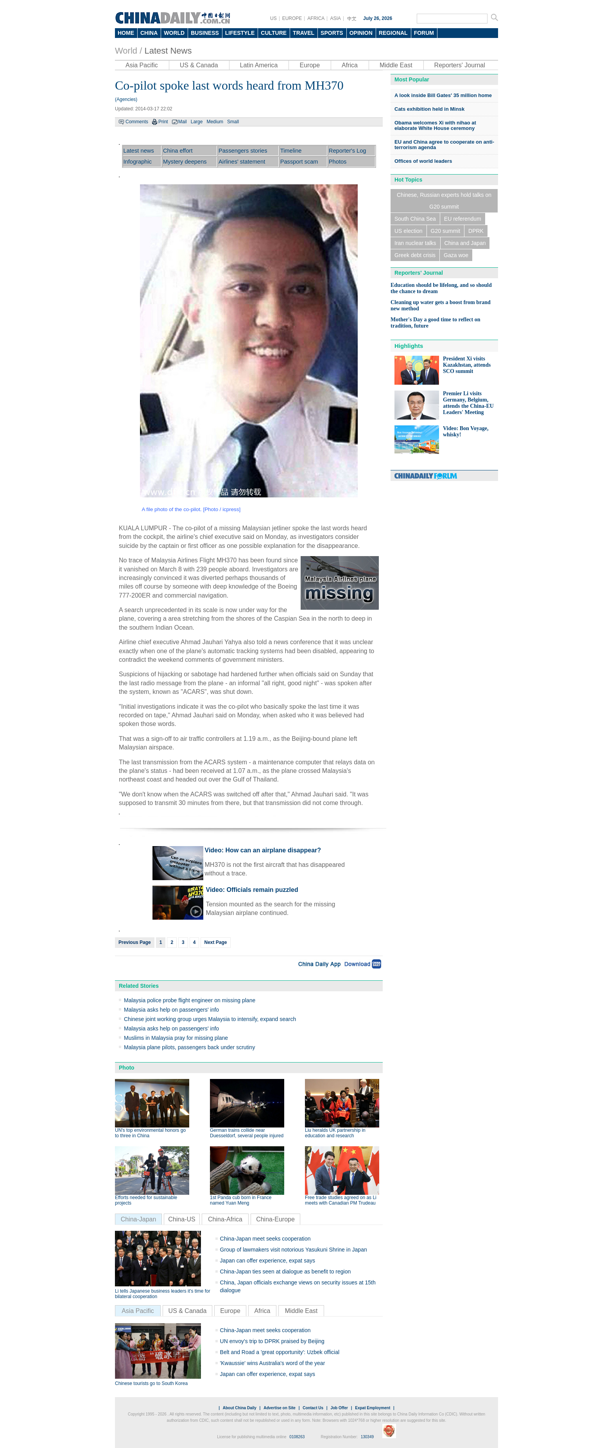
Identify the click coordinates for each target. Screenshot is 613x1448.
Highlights (408, 345)
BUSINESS (205, 33)
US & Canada (199, 65)
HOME (126, 33)
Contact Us (313, 1408)
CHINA (149, 33)
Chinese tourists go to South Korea (151, 1383)
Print (163, 121)
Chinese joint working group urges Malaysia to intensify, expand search (210, 1019)
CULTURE (274, 33)
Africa (350, 65)
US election (408, 231)
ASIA (335, 18)
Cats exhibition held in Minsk (429, 109)
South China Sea (415, 219)
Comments (136, 121)
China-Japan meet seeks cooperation (265, 1238)
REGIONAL (393, 33)
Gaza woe (456, 255)
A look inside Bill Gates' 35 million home (443, 95)
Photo (126, 1067)
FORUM (424, 33)
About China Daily (239, 1408)
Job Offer (339, 1408)
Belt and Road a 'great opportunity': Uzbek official (280, 1352)
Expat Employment (372, 1408)
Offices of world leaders (423, 161)
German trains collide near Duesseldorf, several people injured (246, 1132)
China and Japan (465, 243)
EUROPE (292, 18)
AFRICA (315, 18)
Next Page (215, 942)
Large (197, 121)
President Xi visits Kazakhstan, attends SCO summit (467, 365)
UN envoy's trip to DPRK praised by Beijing (272, 1341)
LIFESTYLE (240, 33)
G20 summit (445, 231)
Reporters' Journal (459, 65)
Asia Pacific (141, 65)
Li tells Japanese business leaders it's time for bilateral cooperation (162, 1293)
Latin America (259, 65)
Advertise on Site (279, 1408)
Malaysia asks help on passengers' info (171, 1010)
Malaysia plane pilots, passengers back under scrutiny (189, 1047)
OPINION (361, 33)
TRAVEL (303, 33)
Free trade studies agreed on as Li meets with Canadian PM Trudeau (340, 1200)
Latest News (168, 51)
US (273, 18)
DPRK (476, 231)
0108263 (297, 1437)
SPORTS (332, 33)
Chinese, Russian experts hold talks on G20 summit (444, 201)
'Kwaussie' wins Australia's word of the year (272, 1363)
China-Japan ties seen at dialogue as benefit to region (285, 1271)
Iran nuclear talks (415, 243)
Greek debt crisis (415, 255)
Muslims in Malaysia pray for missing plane (176, 1038)
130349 (367, 1437)
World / (128, 51)
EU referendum (462, 219)
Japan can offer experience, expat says (267, 1260)
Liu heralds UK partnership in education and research (335, 1132)
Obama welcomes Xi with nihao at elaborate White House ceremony (435, 125)
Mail (182, 121)
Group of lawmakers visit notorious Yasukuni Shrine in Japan (293, 1249)
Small (233, 121)
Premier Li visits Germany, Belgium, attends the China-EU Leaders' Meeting (468, 403)
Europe (309, 65)
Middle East (396, 65)
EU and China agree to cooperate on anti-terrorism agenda (444, 144)
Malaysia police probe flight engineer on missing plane (189, 1000)
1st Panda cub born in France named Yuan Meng (240, 1200)
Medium (214, 121)
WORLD (174, 33)
